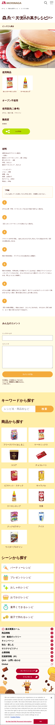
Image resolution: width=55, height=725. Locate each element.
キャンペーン (8, 641)
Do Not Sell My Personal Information (19, 721)
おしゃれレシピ (19, 587)
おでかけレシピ (19, 597)
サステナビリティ (10, 648)
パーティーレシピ (20, 567)
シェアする (18, 131)
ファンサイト (30, 677)
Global (27, 664)
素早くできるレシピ (21, 607)
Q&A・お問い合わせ (11, 660)
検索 (44, 409)
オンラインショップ (29, 671)
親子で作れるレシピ (21, 617)
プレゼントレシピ (20, 577)
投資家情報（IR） (10, 656)
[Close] (51, 697)
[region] (27, 709)
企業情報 (6, 652)
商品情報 (6, 633)
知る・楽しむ (8, 645)
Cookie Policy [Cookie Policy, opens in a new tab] (15, 717)
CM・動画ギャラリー (11, 637)
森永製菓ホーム (12, 629)
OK (41, 721)
